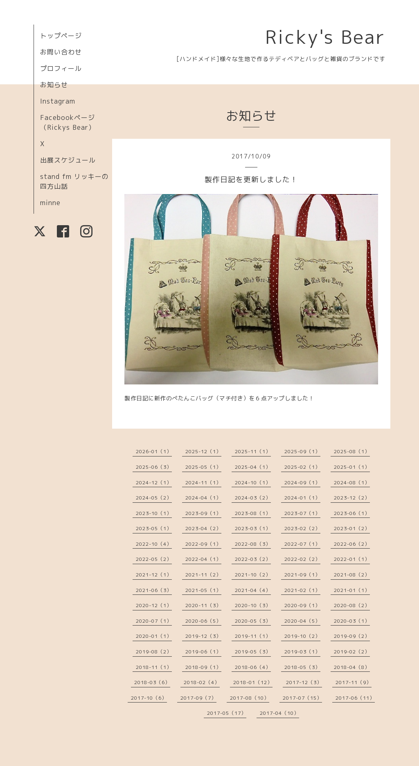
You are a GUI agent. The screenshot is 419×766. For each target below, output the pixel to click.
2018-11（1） (154, 667)
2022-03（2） (253, 559)
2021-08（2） (352, 574)
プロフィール (61, 68)
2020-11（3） (203, 605)
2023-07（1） (302, 513)
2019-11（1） (253, 636)
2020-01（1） (154, 636)
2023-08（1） (253, 513)
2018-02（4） (202, 682)
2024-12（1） (154, 482)
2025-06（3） (154, 466)
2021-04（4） (253, 590)
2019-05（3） (253, 651)
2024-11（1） (203, 482)
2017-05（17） (226, 713)
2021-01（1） (352, 590)
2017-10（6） (149, 697)
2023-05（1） (154, 528)
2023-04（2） (203, 528)
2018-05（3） (302, 667)
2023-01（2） (352, 528)
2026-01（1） (154, 451)
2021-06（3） (154, 590)
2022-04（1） (203, 559)
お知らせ (54, 84)
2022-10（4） (154, 543)
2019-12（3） (203, 636)
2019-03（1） (302, 651)
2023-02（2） (302, 528)
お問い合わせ (61, 51)
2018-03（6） (152, 682)
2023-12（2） (352, 497)
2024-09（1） (302, 482)
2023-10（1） (154, 513)
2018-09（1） (203, 667)
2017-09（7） (198, 697)
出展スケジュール (68, 160)
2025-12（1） (203, 451)
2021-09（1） (302, 574)
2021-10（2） (253, 574)
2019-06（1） (203, 651)
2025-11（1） (253, 451)
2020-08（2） (352, 605)
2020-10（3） (253, 605)
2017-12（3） (304, 682)
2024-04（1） (203, 497)
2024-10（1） (253, 482)
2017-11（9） (354, 682)
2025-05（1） (203, 466)
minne (50, 202)
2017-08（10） (249, 697)
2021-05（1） (203, 590)
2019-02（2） (352, 651)
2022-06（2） (352, 543)
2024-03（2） (253, 497)
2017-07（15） (302, 697)
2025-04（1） (253, 466)
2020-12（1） (154, 605)
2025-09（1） (302, 451)
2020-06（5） (203, 620)
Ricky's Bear (325, 37)
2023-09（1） (203, 513)
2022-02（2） (302, 559)
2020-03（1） (352, 620)
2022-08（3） (253, 543)
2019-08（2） (154, 651)
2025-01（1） (352, 466)
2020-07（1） (154, 620)
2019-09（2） (352, 636)
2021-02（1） (302, 590)
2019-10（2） (302, 636)
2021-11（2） (203, 574)
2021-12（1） (154, 574)
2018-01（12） (253, 682)
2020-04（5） (302, 620)
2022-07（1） (302, 543)
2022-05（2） (154, 559)
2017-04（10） (279, 713)
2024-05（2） (154, 497)
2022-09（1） (203, 543)
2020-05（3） (253, 620)
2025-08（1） (352, 451)
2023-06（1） (352, 513)
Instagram (57, 101)
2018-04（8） (352, 667)
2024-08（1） (352, 482)
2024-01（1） (302, 497)
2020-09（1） (302, 605)
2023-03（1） (253, 528)
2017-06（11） (355, 697)
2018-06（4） (253, 667)
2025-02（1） (302, 466)
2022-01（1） (352, 559)
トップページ (61, 35)
